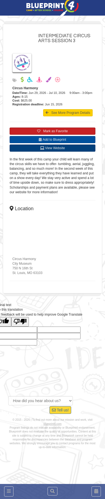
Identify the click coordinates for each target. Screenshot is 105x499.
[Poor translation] (20, 322)
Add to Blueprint (52, 140)
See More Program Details (68, 113)
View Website (52, 148)
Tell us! (60, 410)
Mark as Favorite (52, 131)
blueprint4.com (52, 423)
